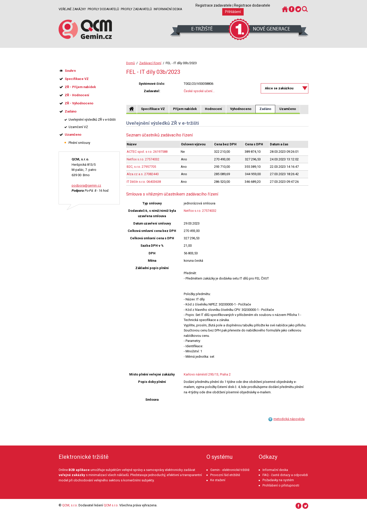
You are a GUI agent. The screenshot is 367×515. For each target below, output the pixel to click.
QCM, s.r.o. (70, 505)
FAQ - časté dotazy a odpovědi (285, 475)
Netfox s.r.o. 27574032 (143, 159)
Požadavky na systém (278, 480)
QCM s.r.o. (111, 505)
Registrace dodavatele (252, 5)
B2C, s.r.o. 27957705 (141, 167)
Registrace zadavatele (213, 5)
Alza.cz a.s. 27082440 (143, 174)
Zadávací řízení (150, 63)
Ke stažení (217, 480)
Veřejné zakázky (72, 9)
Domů (130, 63)
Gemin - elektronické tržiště (230, 470)
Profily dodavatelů (103, 9)
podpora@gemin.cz (86, 185)
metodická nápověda (289, 419)
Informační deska (168, 9)
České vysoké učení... (199, 91)
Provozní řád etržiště (225, 475)
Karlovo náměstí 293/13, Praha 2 (207, 374)
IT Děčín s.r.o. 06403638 (144, 182)
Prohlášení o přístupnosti (281, 485)
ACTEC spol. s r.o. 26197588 (147, 152)
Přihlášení (233, 12)
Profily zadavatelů (136, 9)
